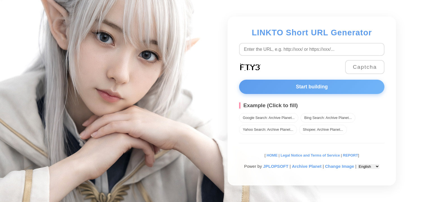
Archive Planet (307, 166)
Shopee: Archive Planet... (323, 129)
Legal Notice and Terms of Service (310, 155)
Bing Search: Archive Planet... (328, 118)
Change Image (339, 166)
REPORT (350, 155)
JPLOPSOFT (275, 166)
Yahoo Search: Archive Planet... (268, 129)
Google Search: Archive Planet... (269, 118)
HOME (271, 155)
